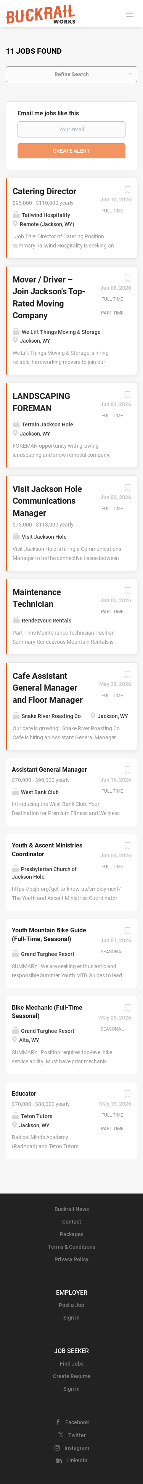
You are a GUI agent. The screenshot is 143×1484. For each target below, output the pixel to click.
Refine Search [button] (72, 74)
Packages (72, 1234)
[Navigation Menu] (129, 13)
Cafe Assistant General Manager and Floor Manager (48, 688)
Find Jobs (72, 1364)
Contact (71, 1222)
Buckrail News (72, 1209)
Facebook (77, 1422)
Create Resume (71, 1376)
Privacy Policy (71, 1259)
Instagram (76, 1448)
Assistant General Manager (49, 769)
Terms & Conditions (71, 1247)
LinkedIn (76, 1460)
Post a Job (71, 1305)
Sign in (71, 1318)
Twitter (77, 1435)
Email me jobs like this (48, 113)
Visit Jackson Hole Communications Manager (47, 501)
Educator (24, 1093)
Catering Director (44, 191)
